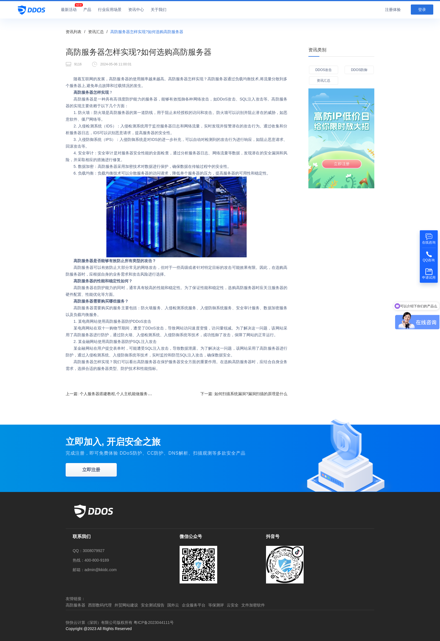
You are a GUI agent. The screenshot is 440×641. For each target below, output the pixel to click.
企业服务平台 (193, 605)
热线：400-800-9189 (91, 560)
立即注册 (91, 469)
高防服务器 (75, 605)
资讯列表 (73, 31)
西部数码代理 (100, 605)
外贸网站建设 (126, 605)
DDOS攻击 (323, 70)
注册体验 (393, 9)
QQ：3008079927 (89, 550)
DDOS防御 (359, 70)
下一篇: (243, 394)
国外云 (173, 605)
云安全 (233, 605)
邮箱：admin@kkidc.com (95, 569)
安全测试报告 (152, 605)
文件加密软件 (253, 605)
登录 (422, 9)
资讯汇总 (96, 31)
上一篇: (111, 393)
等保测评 (216, 605)
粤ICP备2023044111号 (154, 622)
